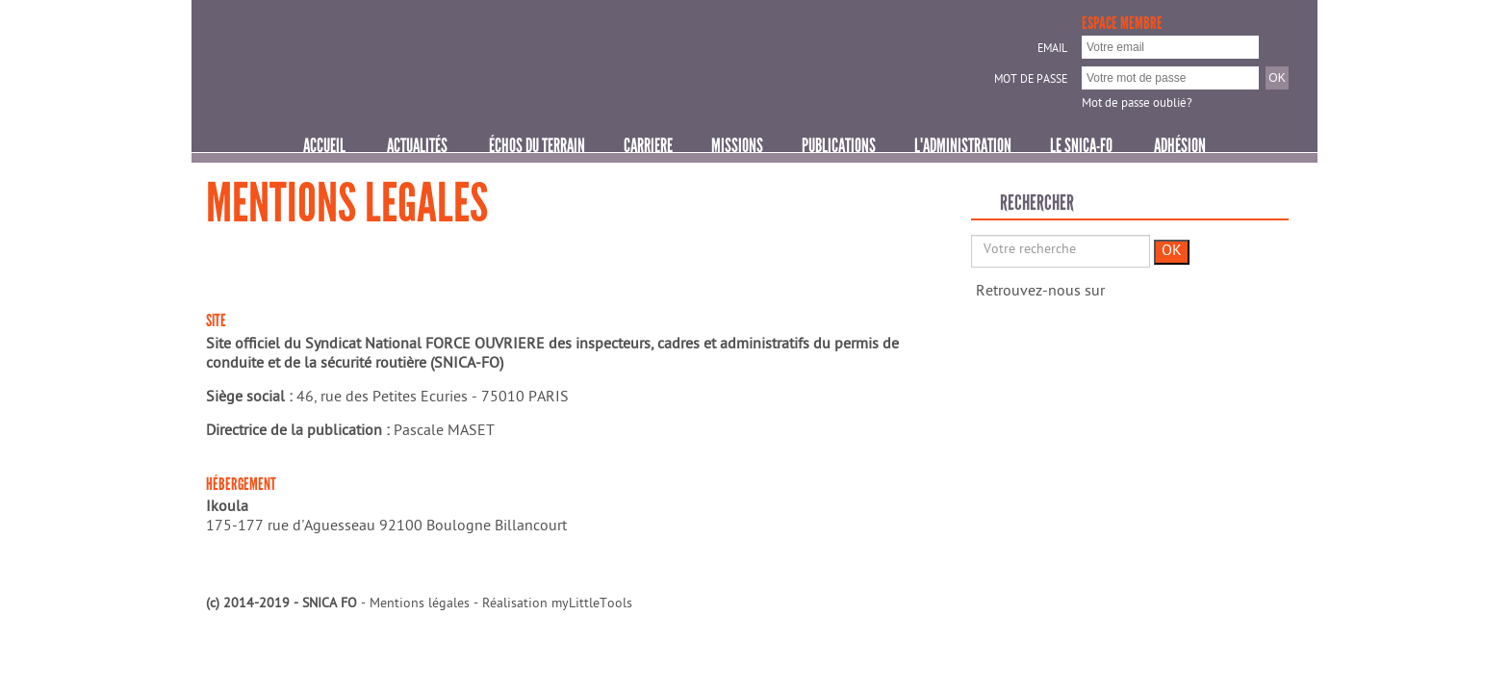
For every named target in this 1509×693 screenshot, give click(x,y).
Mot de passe (1030, 81)
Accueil (324, 145)
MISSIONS (737, 145)
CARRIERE (648, 145)
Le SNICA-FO (1081, 145)
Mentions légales (420, 605)
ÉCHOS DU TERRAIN (537, 145)
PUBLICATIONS (839, 145)
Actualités (417, 145)
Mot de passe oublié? (1137, 104)
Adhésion (1180, 145)
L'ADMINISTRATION (962, 145)
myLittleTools (591, 605)
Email (1052, 50)
